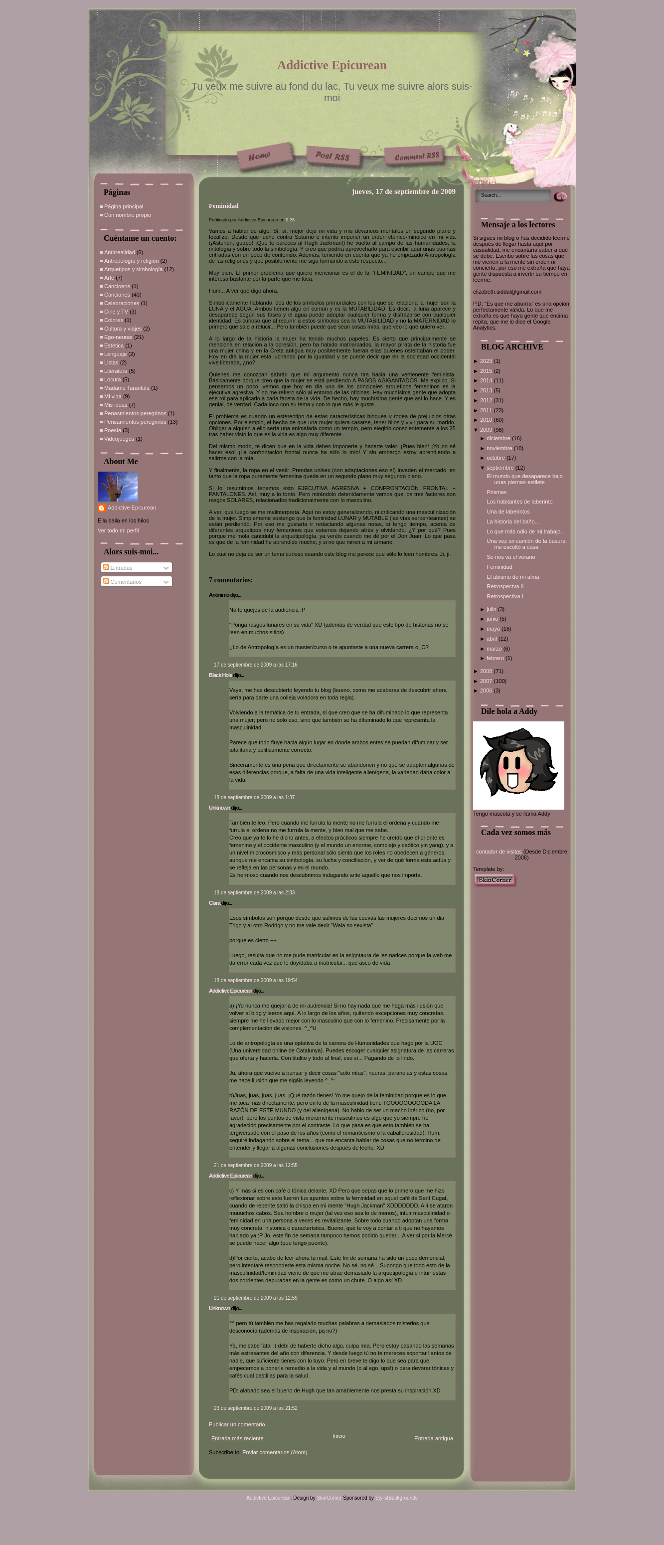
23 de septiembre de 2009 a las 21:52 (256, 1408)
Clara (214, 903)
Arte (109, 278)
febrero (496, 658)
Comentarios (122, 582)
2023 (487, 361)
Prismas (496, 492)
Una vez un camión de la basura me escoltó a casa (526, 544)
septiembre (501, 468)
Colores (113, 320)
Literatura (115, 371)
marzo (495, 649)
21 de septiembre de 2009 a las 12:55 (256, 1165)
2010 (487, 420)
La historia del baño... (513, 521)
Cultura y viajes (123, 329)
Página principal (123, 206)
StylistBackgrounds (396, 1498)
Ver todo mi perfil (118, 530)
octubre (496, 458)
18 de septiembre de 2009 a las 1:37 (254, 797)
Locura (112, 379)
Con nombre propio (127, 215)
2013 (487, 390)
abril (492, 639)
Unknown (219, 808)
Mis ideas (115, 405)
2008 (487, 671)
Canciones (117, 295)
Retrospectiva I (505, 596)
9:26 (290, 219)
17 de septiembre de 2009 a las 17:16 (256, 665)
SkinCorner (329, 1498)
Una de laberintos (508, 512)
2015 (487, 371)
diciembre (499, 438)
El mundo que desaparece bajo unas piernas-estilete (524, 479)
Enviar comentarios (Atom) (274, 1452)
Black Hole (220, 675)
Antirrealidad (119, 252)
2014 (487, 380)
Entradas (118, 568)
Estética (114, 345)
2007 (487, 681)
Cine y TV (116, 312)
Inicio (338, 1436)
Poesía (112, 430)
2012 (487, 400)
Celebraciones (121, 303)
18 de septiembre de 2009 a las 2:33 (254, 892)
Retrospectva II (505, 586)
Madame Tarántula (127, 388)
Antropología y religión (131, 261)
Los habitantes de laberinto (519, 502)
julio (492, 609)
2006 (487, 690)
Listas (111, 362)
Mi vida (113, 396)
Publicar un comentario (237, 1424)
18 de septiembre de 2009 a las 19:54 (256, 980)
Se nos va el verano (511, 557)
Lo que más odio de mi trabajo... (526, 531)
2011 (487, 410)
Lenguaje (115, 354)
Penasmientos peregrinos (135, 413)
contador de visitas (499, 852)
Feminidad (223, 205)
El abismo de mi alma (513, 577)
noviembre (500, 448)
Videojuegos (119, 439)
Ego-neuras (118, 337)
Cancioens (117, 286)
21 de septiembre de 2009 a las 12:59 (256, 1298)
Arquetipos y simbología (133, 269)
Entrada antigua (433, 1438)
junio (493, 619)
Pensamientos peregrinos (135, 422)
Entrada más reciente (237, 1438)
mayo (494, 629)
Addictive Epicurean (332, 65)
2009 (487, 430)
